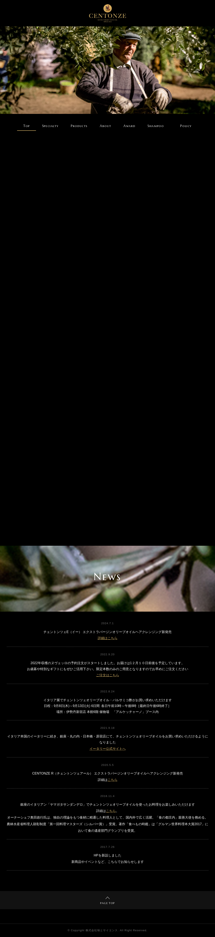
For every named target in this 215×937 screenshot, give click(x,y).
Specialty (50, 126)
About (105, 126)
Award (129, 126)
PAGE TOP (107, 901)
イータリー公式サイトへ (107, 748)
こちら (112, 780)
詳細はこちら (107, 638)
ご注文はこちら (107, 675)
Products (79, 126)
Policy (186, 126)
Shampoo (156, 126)
